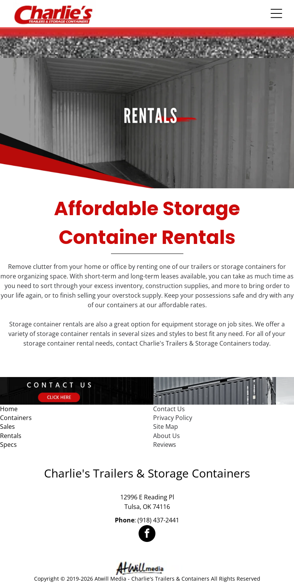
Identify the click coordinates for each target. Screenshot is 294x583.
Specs (8, 444)
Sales (7, 426)
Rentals (10, 435)
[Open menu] (276, 13)
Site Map (165, 426)
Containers (16, 417)
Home (9, 409)
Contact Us (169, 409)
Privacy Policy (172, 417)
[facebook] (147, 534)
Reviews (164, 444)
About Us (166, 435)
